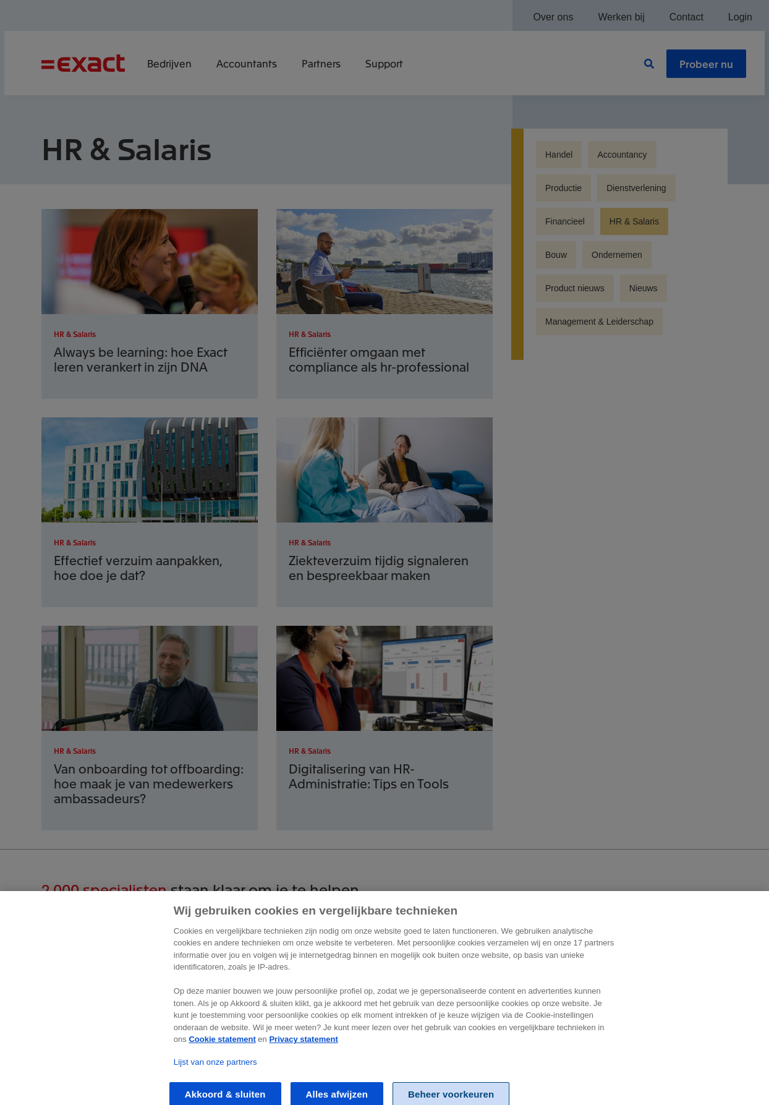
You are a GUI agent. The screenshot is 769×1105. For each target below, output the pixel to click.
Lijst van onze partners (215, 1077)
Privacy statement (303, 1054)
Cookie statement (222, 1054)
